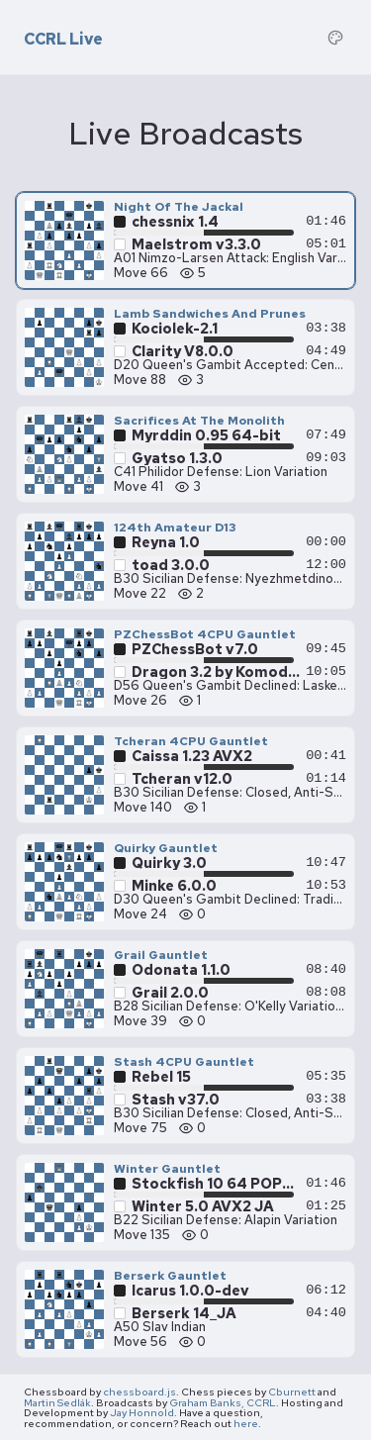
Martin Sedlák (57, 1402)
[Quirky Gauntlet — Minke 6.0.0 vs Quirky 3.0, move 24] (185, 881)
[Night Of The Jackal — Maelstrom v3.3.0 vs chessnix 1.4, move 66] (185, 240)
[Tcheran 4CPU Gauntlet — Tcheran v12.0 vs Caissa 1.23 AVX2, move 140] (185, 774)
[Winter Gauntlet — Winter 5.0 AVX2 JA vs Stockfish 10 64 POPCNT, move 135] (185, 1202)
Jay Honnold (142, 1412)
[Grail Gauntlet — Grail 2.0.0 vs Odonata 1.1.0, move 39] (185, 988)
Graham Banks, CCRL (222, 1402)
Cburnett (292, 1391)
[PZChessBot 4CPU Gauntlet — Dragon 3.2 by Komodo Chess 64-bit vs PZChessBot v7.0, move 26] (185, 668)
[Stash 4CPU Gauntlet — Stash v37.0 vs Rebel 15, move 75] (185, 1095)
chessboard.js (139, 1391)
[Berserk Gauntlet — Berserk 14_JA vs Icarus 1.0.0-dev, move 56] (185, 1309)
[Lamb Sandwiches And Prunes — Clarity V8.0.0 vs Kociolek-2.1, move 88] (185, 347)
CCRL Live (63, 40)
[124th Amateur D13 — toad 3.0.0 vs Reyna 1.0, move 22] (185, 561)
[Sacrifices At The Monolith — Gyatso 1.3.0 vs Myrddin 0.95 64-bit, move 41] (185, 454)
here (245, 1423)
